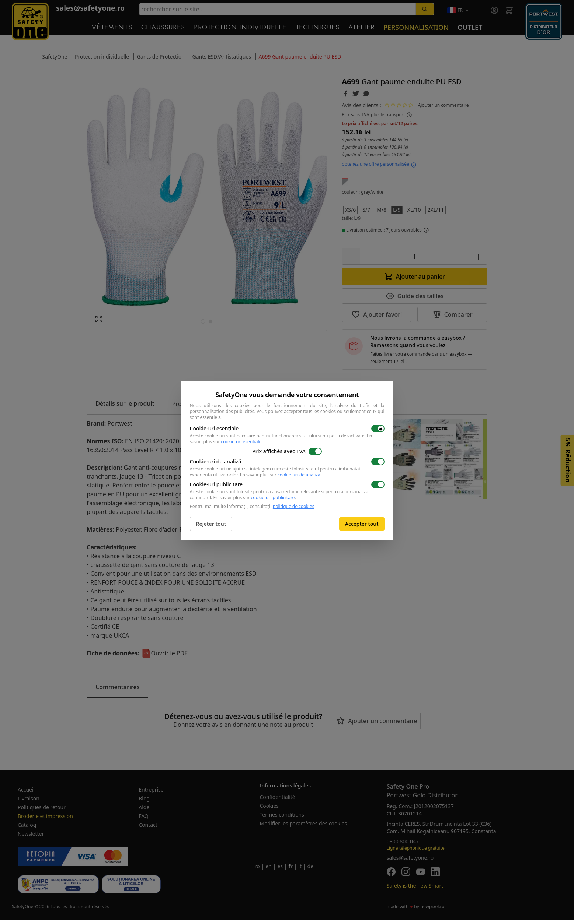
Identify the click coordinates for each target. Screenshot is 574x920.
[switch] (378, 428)
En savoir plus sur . (280, 475)
